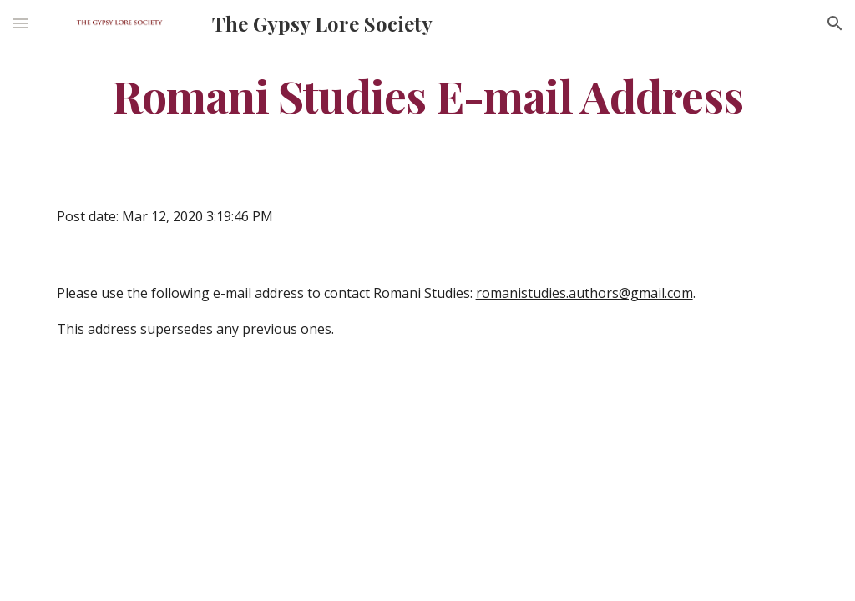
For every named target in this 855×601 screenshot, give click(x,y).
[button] (20, 23)
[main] (428, 94)
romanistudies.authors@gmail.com (584, 293)
